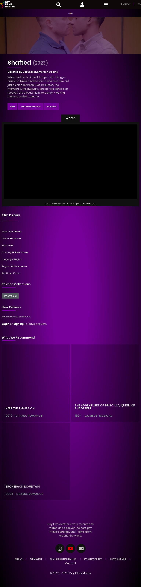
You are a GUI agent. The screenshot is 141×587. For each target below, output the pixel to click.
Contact (70, 563)
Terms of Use (118, 559)
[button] (70, 118)
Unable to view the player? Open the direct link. (70, 203)
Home (125, 4)
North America (19, 266)
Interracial (10, 296)
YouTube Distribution (63, 559)
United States (20, 252)
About (18, 559)
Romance (15, 238)
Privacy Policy (93, 559)
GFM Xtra (36, 559)
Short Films (15, 231)
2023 (10, 245)
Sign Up (18, 324)
